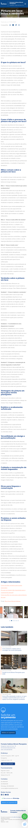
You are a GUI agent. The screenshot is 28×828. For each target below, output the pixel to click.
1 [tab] (9, 620)
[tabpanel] (13, 612)
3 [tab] (13, 620)
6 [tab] (18, 620)
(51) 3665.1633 (4, 781)
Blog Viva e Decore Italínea (12, 601)
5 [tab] (16, 620)
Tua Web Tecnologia (16, 817)
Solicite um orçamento (8, 732)
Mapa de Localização (8, 763)
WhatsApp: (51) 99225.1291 (7, 786)
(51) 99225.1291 (4, 783)
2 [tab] (11, 620)
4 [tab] (14, 620)
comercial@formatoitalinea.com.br (9, 788)
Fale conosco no (10, 798)
